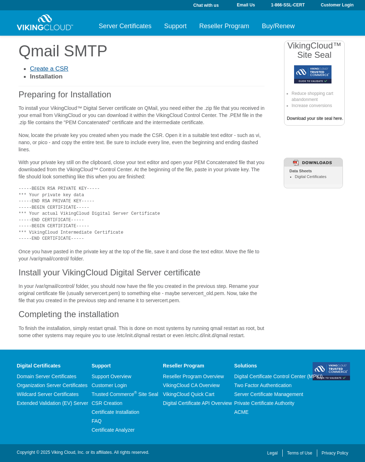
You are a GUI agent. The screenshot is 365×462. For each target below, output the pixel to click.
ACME (241, 412)
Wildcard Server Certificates (48, 394)
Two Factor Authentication (263, 385)
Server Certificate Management (268, 394)
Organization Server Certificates (52, 385)
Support (185, 26)
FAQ (97, 421)
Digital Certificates (311, 176)
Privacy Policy (335, 453)
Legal (272, 453)
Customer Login (109, 385)
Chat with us (206, 5)
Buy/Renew (307, 26)
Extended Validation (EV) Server (52, 403)
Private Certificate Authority (264, 403)
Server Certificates (125, 26)
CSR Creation (107, 403)
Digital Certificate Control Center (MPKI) (278, 376)
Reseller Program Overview (193, 376)
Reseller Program (244, 26)
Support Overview (111, 376)
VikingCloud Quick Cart (188, 394)
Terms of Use (299, 453)
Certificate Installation (115, 412)
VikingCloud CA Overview (191, 385)
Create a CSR (49, 68)
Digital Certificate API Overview (197, 403)
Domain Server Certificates (46, 376)
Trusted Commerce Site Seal (125, 394)
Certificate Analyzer (113, 430)
